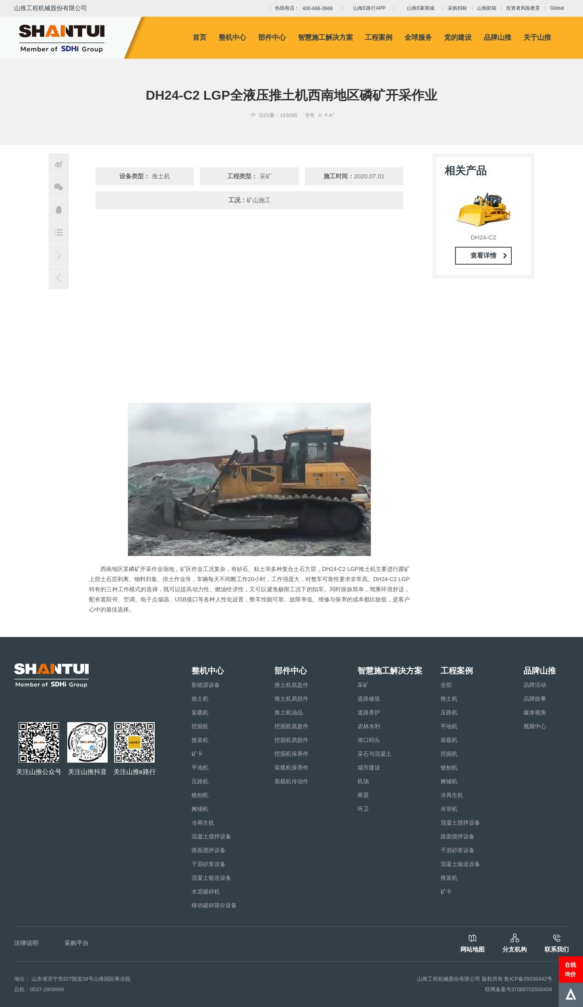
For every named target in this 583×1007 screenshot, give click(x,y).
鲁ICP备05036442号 (528, 979)
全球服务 (418, 37)
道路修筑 (368, 698)
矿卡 (197, 753)
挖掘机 (200, 726)
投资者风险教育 (523, 8)
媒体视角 (534, 712)
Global (557, 8)
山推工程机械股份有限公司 (50, 7)
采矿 (363, 685)
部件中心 (272, 37)
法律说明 (26, 942)
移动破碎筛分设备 (214, 905)
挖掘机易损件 (291, 740)
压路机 (200, 781)
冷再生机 (202, 822)
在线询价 (570, 969)
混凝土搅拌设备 (211, 836)
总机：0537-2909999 (39, 989)
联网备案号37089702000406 (518, 989)
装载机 (200, 712)
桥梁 (363, 795)
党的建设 (458, 37)
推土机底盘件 (291, 685)
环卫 (363, 809)
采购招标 (457, 8)
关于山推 (537, 37)
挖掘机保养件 (291, 753)
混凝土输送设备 (211, 877)
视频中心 (534, 726)
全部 (446, 685)
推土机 (200, 698)
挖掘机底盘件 (291, 726)
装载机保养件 (291, 767)
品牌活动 (534, 685)
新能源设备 (205, 685)
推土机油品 (288, 712)
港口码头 (368, 740)
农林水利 (368, 726)
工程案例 (378, 37)
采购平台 (76, 942)
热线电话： (306, 8)
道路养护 (368, 712)
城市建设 (368, 767)
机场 (363, 781)
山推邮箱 (486, 8)
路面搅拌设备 (208, 850)
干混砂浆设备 (208, 864)
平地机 (200, 767)
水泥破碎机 (205, 891)
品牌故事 (534, 698)
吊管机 (448, 809)
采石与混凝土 (374, 753)
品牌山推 (497, 37)
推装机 (200, 740)
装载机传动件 (291, 781)
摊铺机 (200, 809)
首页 (199, 37)
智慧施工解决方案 (325, 37)
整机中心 (232, 37)
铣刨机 (200, 795)
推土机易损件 (291, 698)
